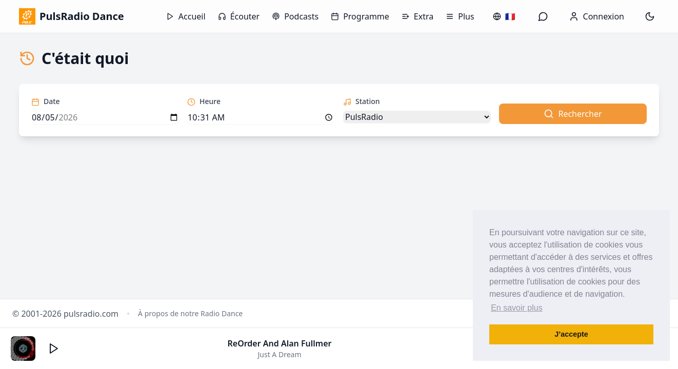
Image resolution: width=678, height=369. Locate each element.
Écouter (239, 16)
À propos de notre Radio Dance (190, 313)
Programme (360, 16)
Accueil (186, 16)
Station (361, 101)
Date (45, 101)
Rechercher (573, 113)
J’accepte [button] (571, 334)
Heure (204, 101)
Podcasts (295, 16)
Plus (460, 16)
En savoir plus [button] (517, 307)
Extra (417, 16)
